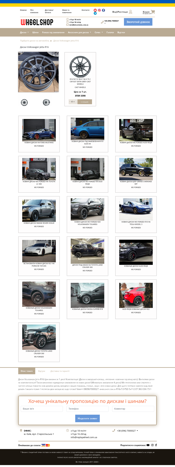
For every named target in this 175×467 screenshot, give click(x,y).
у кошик (84, 101)
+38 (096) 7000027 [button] (126, 432)
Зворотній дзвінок (138, 22)
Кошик (149, 12)
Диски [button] (23, 32)
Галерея (110, 32)
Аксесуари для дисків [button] (78, 32)
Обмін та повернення (66, 11)
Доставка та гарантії (59, 373)
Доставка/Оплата (49, 11)
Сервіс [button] (98, 32)
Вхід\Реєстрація (122, 12)
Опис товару (27, 372)
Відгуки (121, 32)
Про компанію (34, 11)
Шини (35, 32)
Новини (23, 10)
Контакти (85, 10)
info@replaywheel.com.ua (78, 25)
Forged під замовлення (53, 32)
